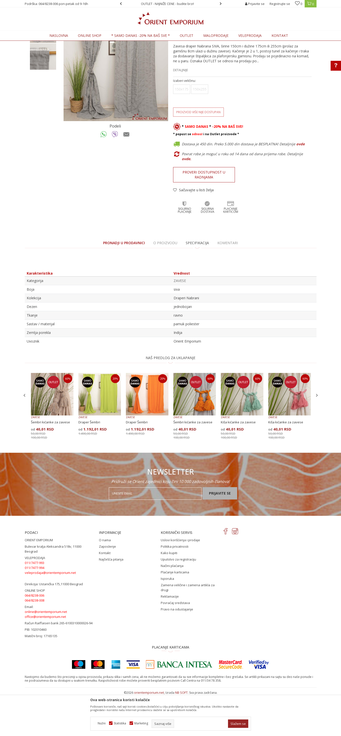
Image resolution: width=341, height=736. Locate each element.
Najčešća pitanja (111, 600)
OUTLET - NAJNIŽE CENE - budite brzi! (170, 3)
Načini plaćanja (172, 606)
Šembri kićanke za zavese (50, 463)
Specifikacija (197, 283)
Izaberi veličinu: (184, 121)
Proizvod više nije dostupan (198, 153)
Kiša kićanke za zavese (238, 463)
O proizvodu (165, 283)
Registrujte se (280, 3)
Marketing (141, 723)
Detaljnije (180, 111)
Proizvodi (59, 44)
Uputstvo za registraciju (178, 600)
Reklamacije (170, 637)
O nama (105, 581)
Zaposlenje (107, 587)
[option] (171, 3)
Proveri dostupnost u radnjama (203, 215)
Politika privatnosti (174, 587)
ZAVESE (98, 44)
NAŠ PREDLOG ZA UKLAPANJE (170, 398)
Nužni (102, 723)
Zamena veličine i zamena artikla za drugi (188, 628)
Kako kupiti (169, 593)
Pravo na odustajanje (177, 650)
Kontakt (105, 593)
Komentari (227, 283)
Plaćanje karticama (175, 613)
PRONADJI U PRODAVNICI (124, 283)
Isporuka (167, 619)
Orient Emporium (37, 44)
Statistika (120, 723)
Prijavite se (220, 534)
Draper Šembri (89, 463)
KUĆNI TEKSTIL (79, 44)
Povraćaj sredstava (175, 643)
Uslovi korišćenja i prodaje (180, 581)
